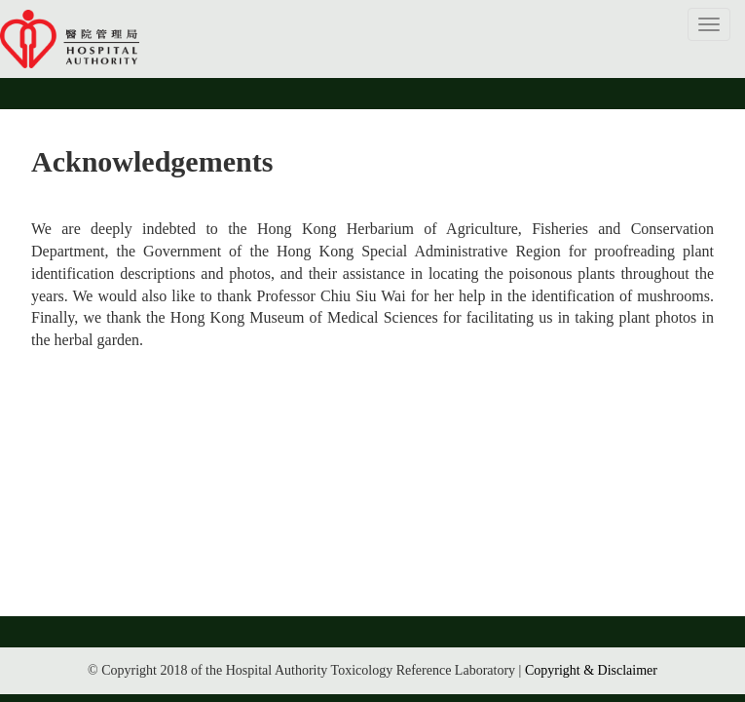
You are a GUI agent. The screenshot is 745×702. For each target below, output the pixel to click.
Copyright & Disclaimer (591, 670)
